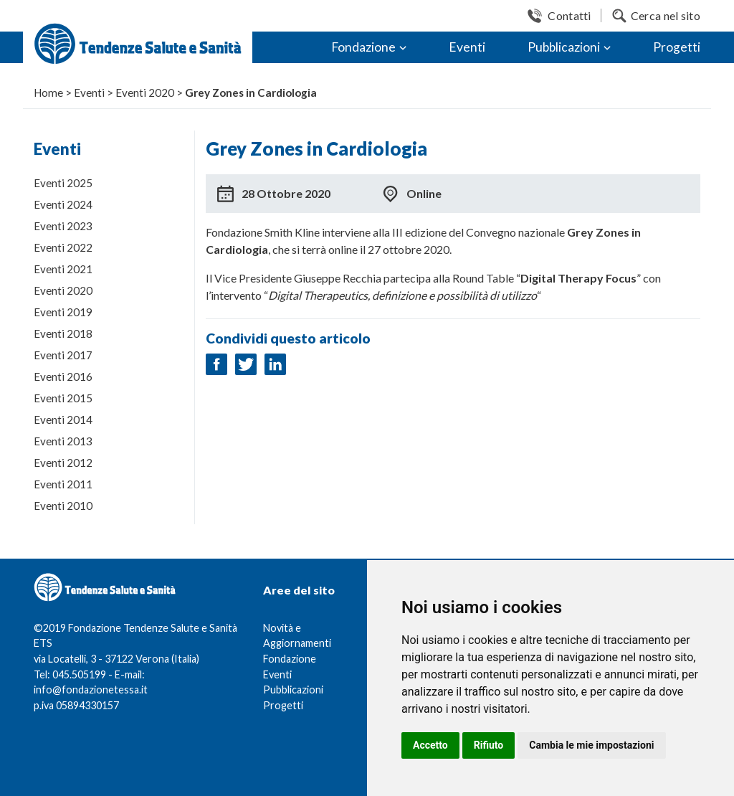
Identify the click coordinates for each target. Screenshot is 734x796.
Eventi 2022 (63, 247)
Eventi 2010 (63, 505)
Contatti (569, 15)
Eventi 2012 (63, 462)
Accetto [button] (430, 745)
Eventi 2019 (63, 311)
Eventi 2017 (63, 355)
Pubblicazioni (564, 47)
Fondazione (363, 47)
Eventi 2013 (63, 441)
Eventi (467, 47)
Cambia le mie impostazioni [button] (591, 745)
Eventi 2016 (63, 376)
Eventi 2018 (63, 333)
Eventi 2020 (63, 290)
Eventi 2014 (63, 419)
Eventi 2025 (63, 182)
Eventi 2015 (63, 398)
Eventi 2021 (63, 268)
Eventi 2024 (63, 204)
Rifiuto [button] (489, 745)
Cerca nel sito (665, 15)
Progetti (676, 47)
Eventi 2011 (63, 484)
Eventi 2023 (63, 225)
